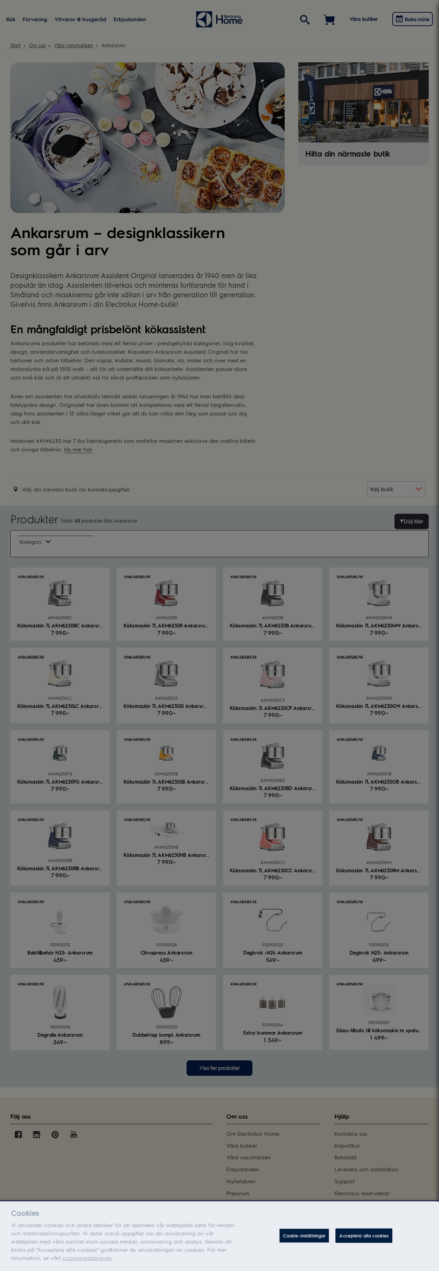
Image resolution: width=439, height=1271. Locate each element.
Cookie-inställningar (304, 1241)
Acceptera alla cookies (364, 1241)
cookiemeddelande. (87, 1263)
